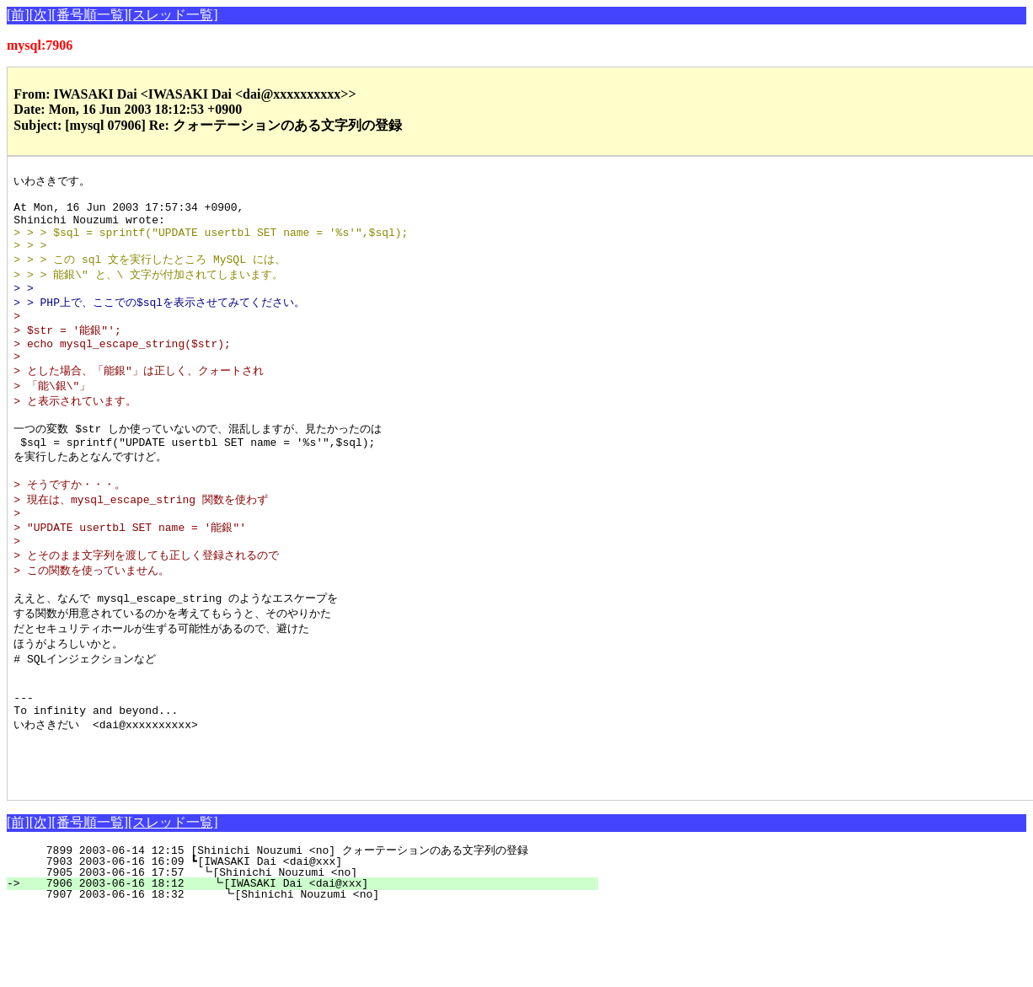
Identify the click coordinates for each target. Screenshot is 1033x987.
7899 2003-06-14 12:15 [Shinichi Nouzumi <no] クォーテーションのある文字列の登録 (296, 926)
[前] (18, 15)
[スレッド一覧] (173, 15)
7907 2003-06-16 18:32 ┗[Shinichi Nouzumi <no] (308, 970)
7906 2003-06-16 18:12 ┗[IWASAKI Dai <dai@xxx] (309, 959)
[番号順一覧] (89, 15)
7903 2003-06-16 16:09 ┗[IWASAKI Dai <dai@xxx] (312, 937)
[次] (40, 15)
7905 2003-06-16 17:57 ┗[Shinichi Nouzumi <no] (311, 948)
